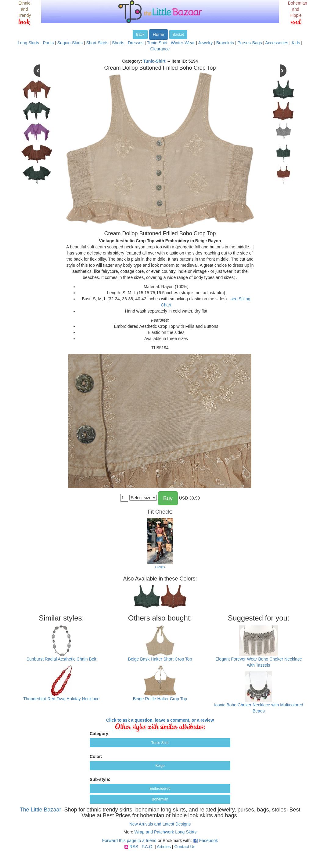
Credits (160, 567)
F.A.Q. (147, 846)
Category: (100, 733)
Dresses (135, 42)
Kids (296, 42)
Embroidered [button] (160, 788)
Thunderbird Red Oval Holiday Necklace (61, 698)
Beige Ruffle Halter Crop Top (160, 698)
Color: (96, 756)
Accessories (276, 42)
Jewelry (205, 42)
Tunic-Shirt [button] (160, 743)
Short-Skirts (97, 42)
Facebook (208, 840)
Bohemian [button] (160, 799)
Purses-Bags (249, 42)
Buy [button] (168, 498)
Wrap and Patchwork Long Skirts (166, 832)
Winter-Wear (183, 42)
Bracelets (225, 42)
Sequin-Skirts (70, 42)
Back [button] (140, 34)
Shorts (118, 42)
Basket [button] (178, 34)
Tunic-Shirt (157, 42)
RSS (133, 846)
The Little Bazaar (40, 810)
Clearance (160, 48)
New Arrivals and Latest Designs (160, 824)
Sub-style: (100, 779)
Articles (164, 846)
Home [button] (158, 34)
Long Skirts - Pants (36, 42)
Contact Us (184, 846)
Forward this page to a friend (129, 840)
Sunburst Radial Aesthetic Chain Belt (61, 659)
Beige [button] (160, 766)
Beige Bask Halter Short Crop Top (160, 659)
